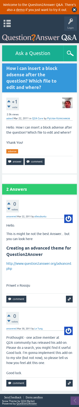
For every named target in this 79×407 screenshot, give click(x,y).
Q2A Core (37, 118)
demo (20, 10)
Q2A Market (28, 401)
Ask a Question (32, 53)
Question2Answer (26, 403)
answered (11, 216)
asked (9, 118)
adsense (12, 151)
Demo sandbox (34, 397)
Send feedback (12, 397)
